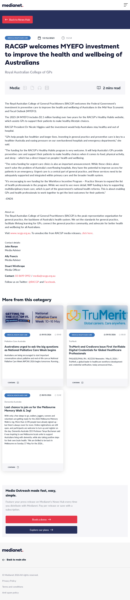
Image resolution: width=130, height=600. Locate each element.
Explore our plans (41, 530)
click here (87, 233)
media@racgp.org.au (44, 275)
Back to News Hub (17, 19)
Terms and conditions (12, 586)
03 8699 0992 (23, 275)
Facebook (49, 281)
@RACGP (34, 281)
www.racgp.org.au (20, 233)
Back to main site (14, 560)
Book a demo (41, 519)
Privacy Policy (9, 580)
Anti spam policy (10, 592)
